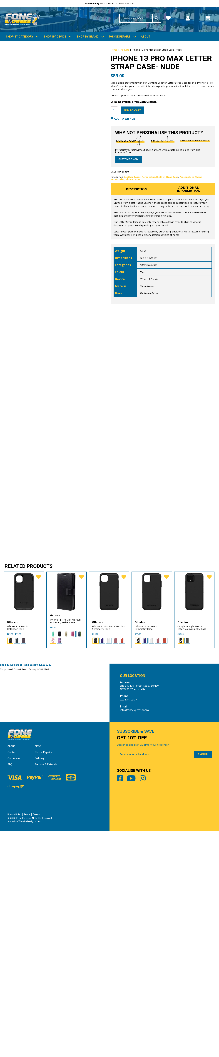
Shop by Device (55, 42)
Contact (12, 978)
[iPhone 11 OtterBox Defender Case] (24, 816)
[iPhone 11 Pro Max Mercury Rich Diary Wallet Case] (67, 816)
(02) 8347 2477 (129, 924)
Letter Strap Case (149, 296)
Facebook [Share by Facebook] (120, 1007)
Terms (27, 1041)
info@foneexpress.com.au (136, 934)
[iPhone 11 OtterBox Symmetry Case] (152, 816)
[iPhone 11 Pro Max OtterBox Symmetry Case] (109, 816)
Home (114, 55)
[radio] (10, 864)
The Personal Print (150, 324)
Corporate (13, 984)
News (38, 972)
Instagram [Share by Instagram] (150, 1007)
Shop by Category (19, 42)
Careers (37, 1041)
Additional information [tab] (188, 219)
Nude (143, 303)
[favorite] (38, 801)
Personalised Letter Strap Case (160, 206)
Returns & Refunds (46, 991)
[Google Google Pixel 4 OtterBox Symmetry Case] (194, 816)
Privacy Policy (14, 1041)
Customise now (129, 188)
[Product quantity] (114, 131)
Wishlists (159, 18)
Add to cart (135, 131)
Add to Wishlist (127, 140)
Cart (208, 18)
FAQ (10, 991)
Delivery (40, 984)
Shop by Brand (88, 42)
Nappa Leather (148, 317)
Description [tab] (136, 219)
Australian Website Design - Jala (24, 1048)
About (145, 42)
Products (125, 55)
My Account (185, 18)
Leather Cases (132, 206)
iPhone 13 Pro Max (150, 310)
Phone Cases (133, 208)
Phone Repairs (120, 42)
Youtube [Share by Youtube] (135, 1007)
